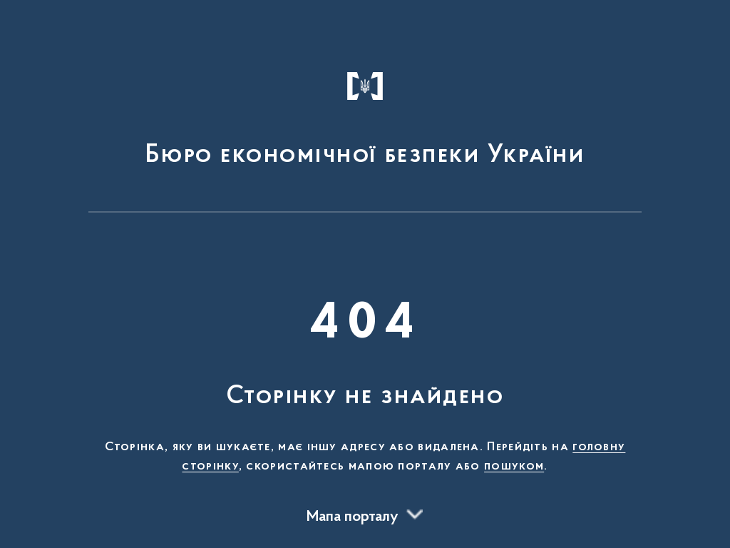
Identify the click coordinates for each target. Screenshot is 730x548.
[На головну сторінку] (365, 112)
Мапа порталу (353, 517)
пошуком (514, 466)
